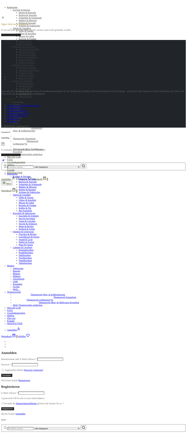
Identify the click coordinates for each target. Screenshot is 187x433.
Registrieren (24, 380)
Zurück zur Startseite (11, 35)
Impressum (12, 121)
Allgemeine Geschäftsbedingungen (23, 105)
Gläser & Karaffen (27, 33)
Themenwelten (14, 292)
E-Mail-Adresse (9, 393)
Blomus (16, 273)
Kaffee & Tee (25, 41)
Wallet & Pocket (26, 75)
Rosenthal (17, 284)
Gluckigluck (18, 279)
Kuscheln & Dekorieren (24, 213)
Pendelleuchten (26, 86)
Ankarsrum (18, 102)
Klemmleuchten (26, 83)
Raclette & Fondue (27, 39)
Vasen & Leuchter (27, 221)
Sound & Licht (26, 73)
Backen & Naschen (28, 15)
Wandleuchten (25, 260)
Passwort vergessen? (33, 370)
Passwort (6, 364)
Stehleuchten (25, 89)
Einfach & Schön (27, 229)
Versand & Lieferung (17, 111)
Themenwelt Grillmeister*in (25, 142)
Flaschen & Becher (28, 68)
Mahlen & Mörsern (28, 20)
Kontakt (11, 170)
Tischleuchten (25, 258)
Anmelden (6, 375)
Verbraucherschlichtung (18, 113)
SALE (10, 159)
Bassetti (16, 271)
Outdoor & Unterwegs (23, 231)
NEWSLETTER (14, 323)
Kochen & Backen (21, 10)
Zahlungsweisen (14, 108)
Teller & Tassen (26, 197)
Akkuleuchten (25, 96)
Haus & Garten (26, 78)
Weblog (10, 315)
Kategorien (12, 7)
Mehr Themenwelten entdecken (27, 154)
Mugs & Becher (26, 226)
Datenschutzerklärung (26, 403)
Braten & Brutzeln (27, 12)
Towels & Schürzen (28, 224)
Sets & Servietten (27, 218)
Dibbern (16, 276)
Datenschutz (13, 118)
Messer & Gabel (26, 36)
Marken (10, 99)
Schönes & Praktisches (29, 26)
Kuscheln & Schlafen (29, 216)
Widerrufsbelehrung (16, 116)
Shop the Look (14, 157)
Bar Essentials (25, 44)
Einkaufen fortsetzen (11, 155)
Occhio (16, 287)
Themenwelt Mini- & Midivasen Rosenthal (46, 302)
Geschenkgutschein (16, 162)
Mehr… (16, 123)
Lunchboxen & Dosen (29, 70)
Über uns (11, 318)
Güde (15, 281)
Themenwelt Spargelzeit (30, 137)
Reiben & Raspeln (27, 189)
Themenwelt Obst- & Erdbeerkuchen (27, 129)
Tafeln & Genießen (22, 28)
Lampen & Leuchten (22, 81)
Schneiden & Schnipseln (30, 18)
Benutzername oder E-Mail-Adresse (19, 359)
